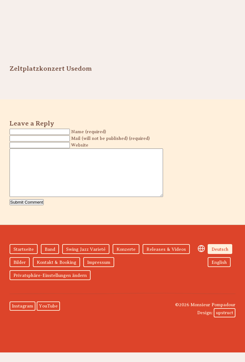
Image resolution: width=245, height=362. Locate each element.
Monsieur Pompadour (46, 25)
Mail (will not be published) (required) (110, 138)
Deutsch (220, 259)
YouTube (48, 315)
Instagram (22, 315)
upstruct (224, 322)
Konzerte (126, 259)
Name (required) (88, 131)
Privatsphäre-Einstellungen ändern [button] (50, 285)
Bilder (19, 272)
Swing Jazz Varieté (86, 259)
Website (79, 145)
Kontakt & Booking (56, 272)
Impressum (98, 272)
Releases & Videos (166, 259)
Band (50, 259)
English (219, 272)
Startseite (23, 259)
